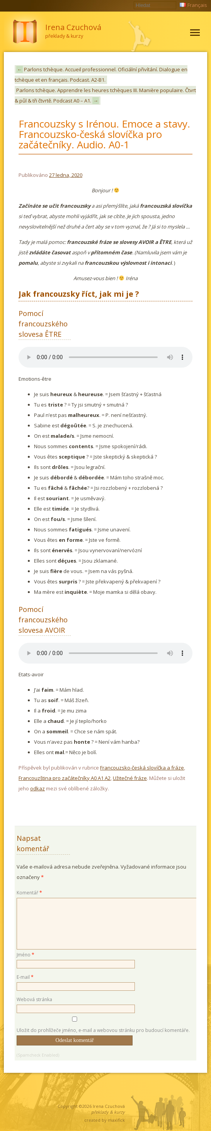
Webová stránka (34, 999)
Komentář (29, 892)
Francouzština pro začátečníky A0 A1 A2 (65, 778)
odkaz (37, 788)
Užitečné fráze (130, 778)
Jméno (25, 954)
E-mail (25, 977)
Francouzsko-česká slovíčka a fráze (142, 767)
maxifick (116, 1120)
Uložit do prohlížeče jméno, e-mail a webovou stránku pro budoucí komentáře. (103, 1030)
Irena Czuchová (109, 1106)
